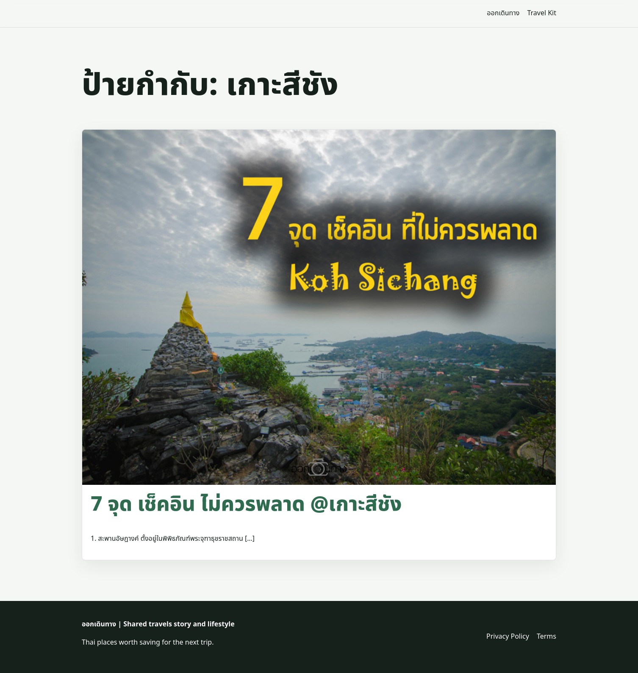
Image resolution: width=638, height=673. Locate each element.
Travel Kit (541, 13)
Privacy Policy (507, 636)
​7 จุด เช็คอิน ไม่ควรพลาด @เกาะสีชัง (246, 504)
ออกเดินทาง (503, 13)
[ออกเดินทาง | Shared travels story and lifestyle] (106, 13)
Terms (546, 636)
